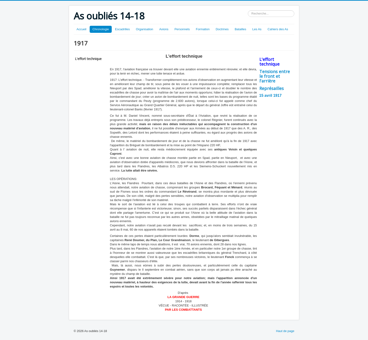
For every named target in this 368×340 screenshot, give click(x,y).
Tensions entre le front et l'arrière (274, 76)
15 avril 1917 (270, 95)
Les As (256, 29)
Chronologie (100, 29)
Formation (203, 29)
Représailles (271, 88)
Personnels (182, 29)
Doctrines (222, 29)
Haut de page (285, 331)
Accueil (81, 29)
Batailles (240, 29)
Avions (164, 29)
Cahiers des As (278, 29)
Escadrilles (122, 29)
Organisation (144, 29)
